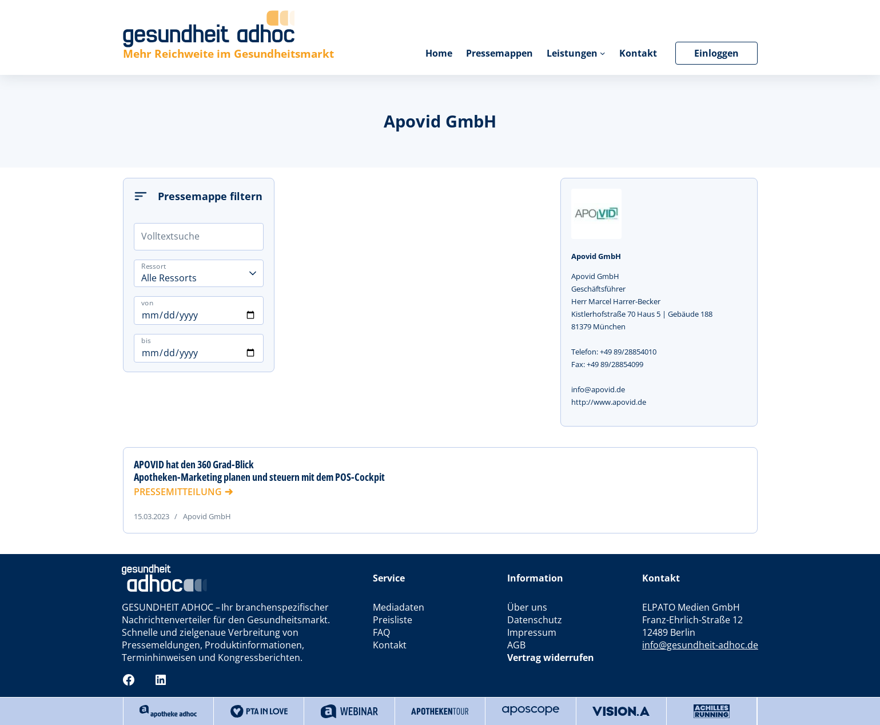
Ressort (153, 266)
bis (146, 340)
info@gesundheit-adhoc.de (700, 645)
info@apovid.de (598, 389)
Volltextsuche (170, 236)
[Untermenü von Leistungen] (603, 53)
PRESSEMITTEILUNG (178, 491)
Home (438, 53)
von (147, 302)
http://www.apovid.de (608, 402)
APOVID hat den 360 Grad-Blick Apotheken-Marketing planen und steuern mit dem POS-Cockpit (259, 470)
